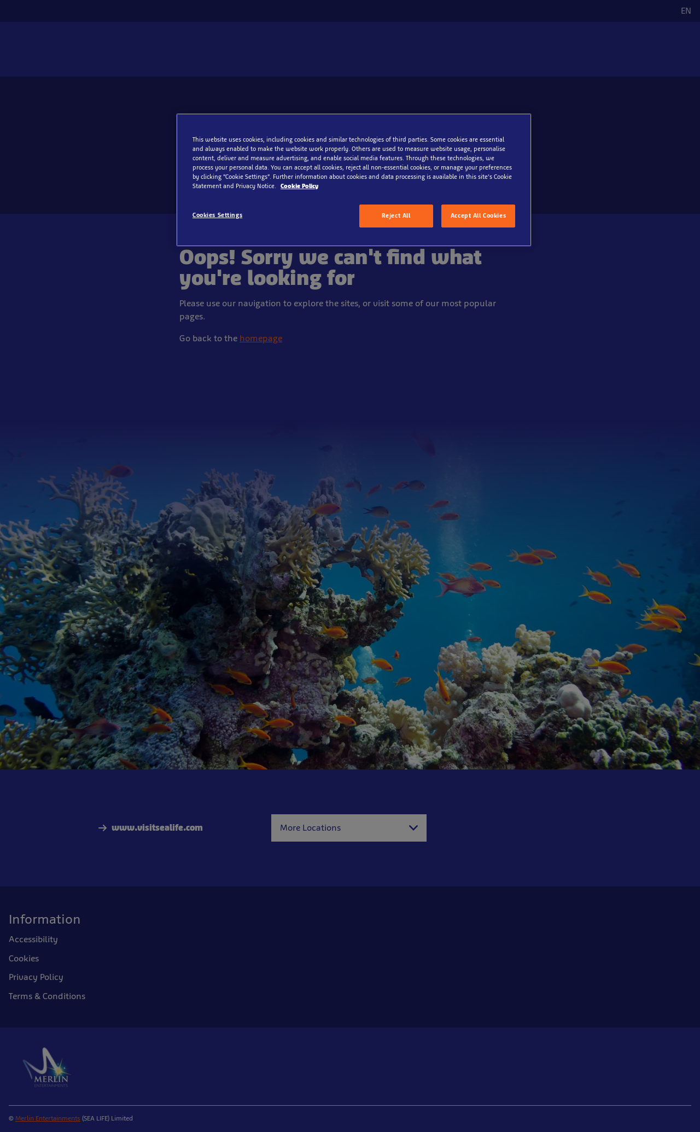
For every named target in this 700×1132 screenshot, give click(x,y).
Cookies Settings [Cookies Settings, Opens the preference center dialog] (217, 215)
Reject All (396, 215)
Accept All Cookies (478, 215)
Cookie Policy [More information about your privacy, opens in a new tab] (299, 186)
